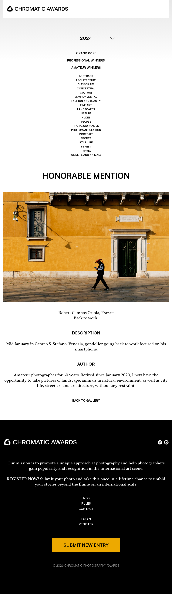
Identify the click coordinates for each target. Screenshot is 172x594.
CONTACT (86, 509)
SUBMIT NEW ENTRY (86, 545)
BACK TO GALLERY (86, 400)
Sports (86, 138)
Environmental (86, 96)
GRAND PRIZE (86, 53)
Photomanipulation (86, 129)
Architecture (86, 80)
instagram (166, 442)
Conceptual (86, 88)
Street (86, 146)
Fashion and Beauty (86, 100)
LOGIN (86, 519)
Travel (86, 150)
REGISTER (86, 524)
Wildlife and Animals (86, 154)
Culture (86, 92)
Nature (86, 113)
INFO (86, 498)
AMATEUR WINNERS (86, 67)
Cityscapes (86, 84)
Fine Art (86, 105)
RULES (86, 503)
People (86, 121)
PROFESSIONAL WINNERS (86, 60)
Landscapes (86, 109)
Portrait (86, 134)
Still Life (86, 142)
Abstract (86, 76)
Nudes (86, 117)
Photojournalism (86, 125)
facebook (160, 442)
